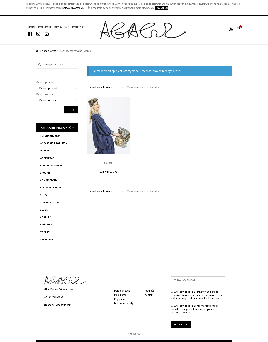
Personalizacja (50, 135)
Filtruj (71, 109)
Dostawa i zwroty (123, 303)
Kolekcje (45, 27)
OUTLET (44, 150)
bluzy (43, 195)
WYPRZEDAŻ (47, 158)
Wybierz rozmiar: (45, 94)
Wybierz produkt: (45, 82)
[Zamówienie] (105, 87)
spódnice (46, 224)
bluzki (44, 209)
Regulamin (120, 299)
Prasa (58, 27)
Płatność (149, 290)
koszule (45, 217)
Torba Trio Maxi (108, 172)
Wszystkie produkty (53, 143)
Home (32, 27)
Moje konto (120, 294)
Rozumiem (162, 7)
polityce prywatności (72, 7)
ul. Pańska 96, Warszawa (59, 289)
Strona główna (48, 51)
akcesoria (46, 239)
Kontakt (78, 27)
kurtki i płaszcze (51, 165)
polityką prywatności (182, 312)
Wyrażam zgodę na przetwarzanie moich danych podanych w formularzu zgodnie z (195, 309)
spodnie (45, 172)
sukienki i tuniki (50, 187)
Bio (67, 27)
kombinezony (48, 180)
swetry (45, 232)
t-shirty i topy (50, 202)
